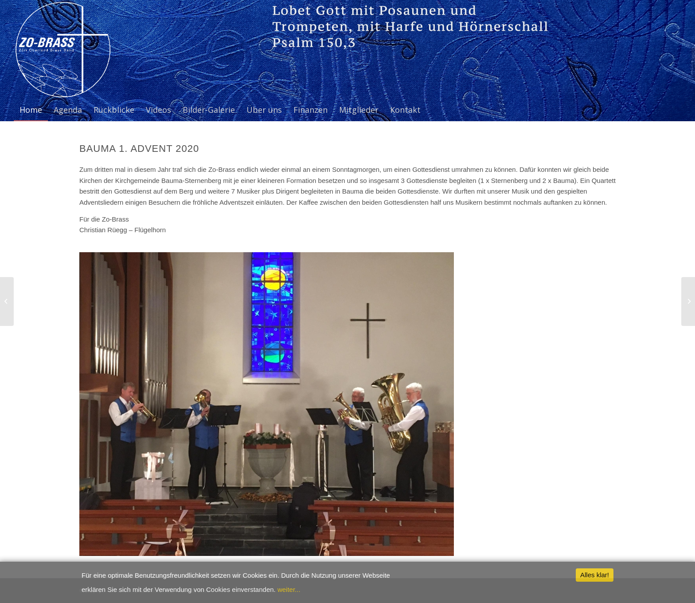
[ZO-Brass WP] (62, 49)
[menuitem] (31, 110)
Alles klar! (594, 575)
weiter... (289, 589)
